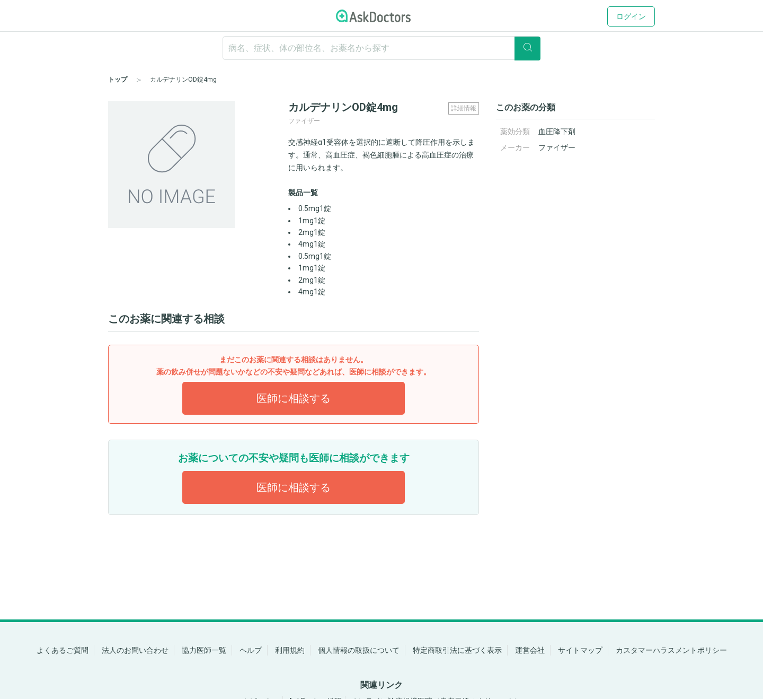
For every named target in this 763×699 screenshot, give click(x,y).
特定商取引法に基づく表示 (457, 650)
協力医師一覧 (204, 650)
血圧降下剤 (556, 131)
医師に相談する (293, 398)
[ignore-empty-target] (381, 48)
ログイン (631, 16)
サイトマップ (580, 650)
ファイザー (556, 147)
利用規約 (290, 650)
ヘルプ (250, 650)
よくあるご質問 (62, 650)
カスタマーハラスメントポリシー (671, 650)
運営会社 (530, 650)
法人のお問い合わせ (135, 650)
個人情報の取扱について (359, 650)
